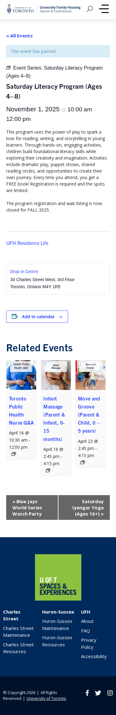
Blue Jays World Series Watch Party (27, 507)
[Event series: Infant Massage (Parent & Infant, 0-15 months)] (48, 470)
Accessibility (94, 656)
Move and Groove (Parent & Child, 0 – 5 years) (89, 414)
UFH (85, 612)
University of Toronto (46, 698)
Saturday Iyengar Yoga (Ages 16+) (88, 507)
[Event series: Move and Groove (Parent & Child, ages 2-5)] (82, 462)
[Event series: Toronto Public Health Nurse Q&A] (13, 454)
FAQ (85, 630)
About (87, 621)
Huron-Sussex (58, 612)
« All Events (19, 35)
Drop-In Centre (24, 271)
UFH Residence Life (27, 243)
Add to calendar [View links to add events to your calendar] (38, 316)
